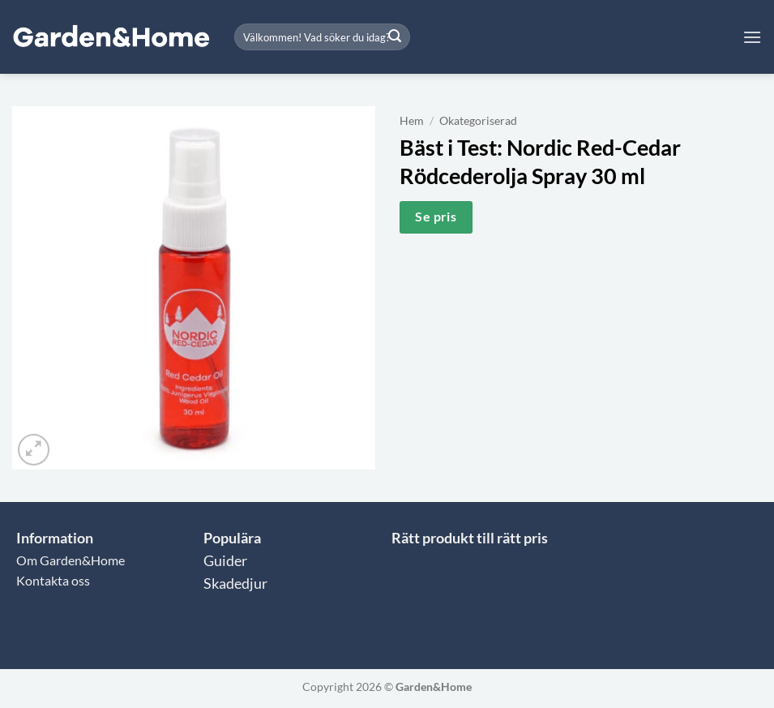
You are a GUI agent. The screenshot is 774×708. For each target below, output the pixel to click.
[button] (752, 37)
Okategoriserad (478, 120)
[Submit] (394, 37)
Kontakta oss (53, 580)
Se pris (435, 216)
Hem (412, 120)
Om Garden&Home (70, 560)
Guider (225, 560)
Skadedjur (235, 583)
